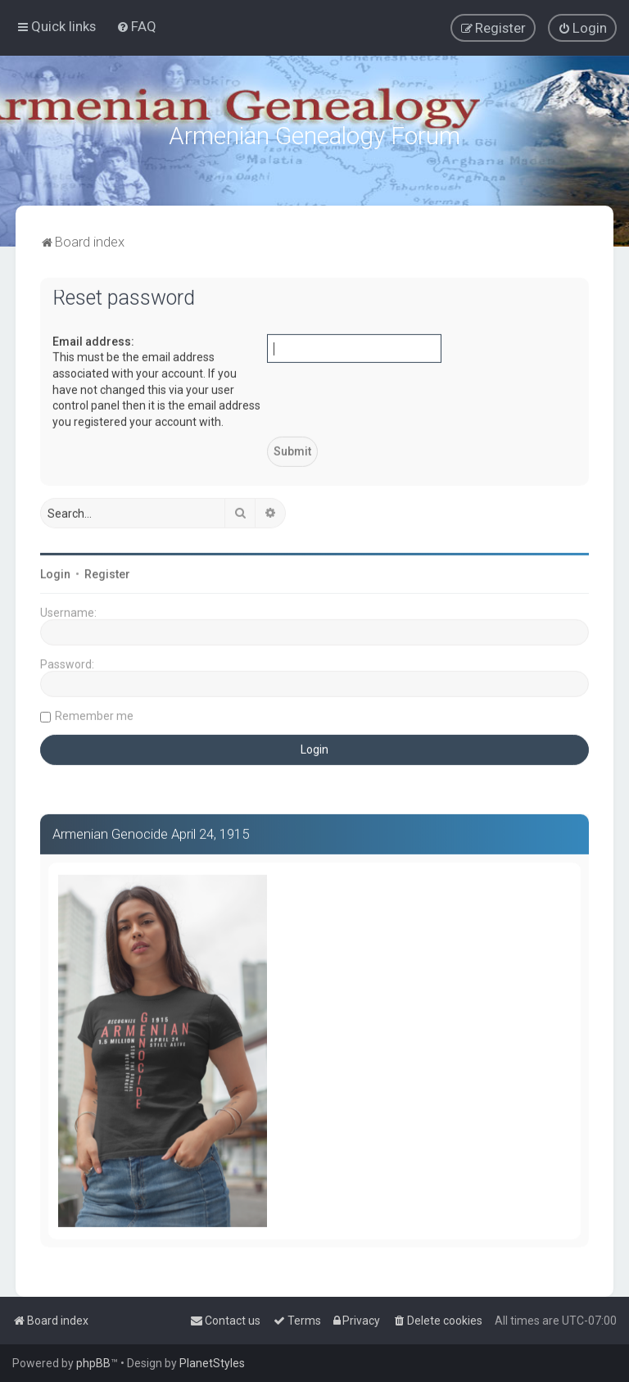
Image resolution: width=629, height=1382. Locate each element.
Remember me (94, 713)
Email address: (93, 339)
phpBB (93, 1363)
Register (107, 571)
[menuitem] (136, 26)
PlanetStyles (212, 1363)
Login (55, 571)
